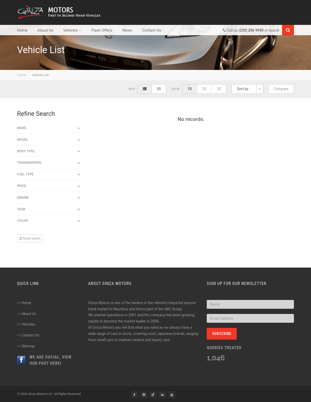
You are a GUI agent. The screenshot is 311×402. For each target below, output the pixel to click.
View (131, 89)
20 (204, 89)
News (127, 30)
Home (22, 30)
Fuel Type (48, 174)
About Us (45, 30)
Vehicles (72, 30)
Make (48, 128)
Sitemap (26, 346)
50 (219, 89)
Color (48, 221)
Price (48, 186)
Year (48, 209)
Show (175, 89)
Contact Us (151, 30)
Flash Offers (101, 30)
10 (190, 89)
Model (48, 140)
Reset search (30, 238)
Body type (48, 151)
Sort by (242, 89)
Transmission (48, 163)
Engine (48, 198)
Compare (281, 89)
